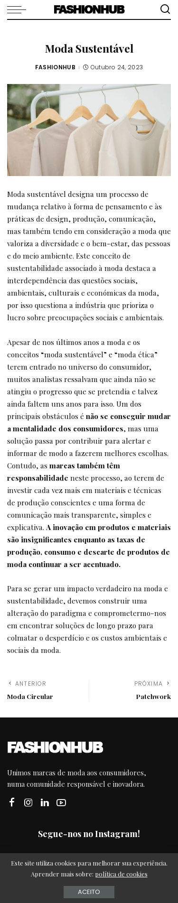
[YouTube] (61, 802)
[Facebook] (12, 802)
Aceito (89, 891)
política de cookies (121, 874)
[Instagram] (28, 802)
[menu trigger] (19, 9)
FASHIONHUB (55, 67)
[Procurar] (165, 9)
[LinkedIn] (44, 802)
